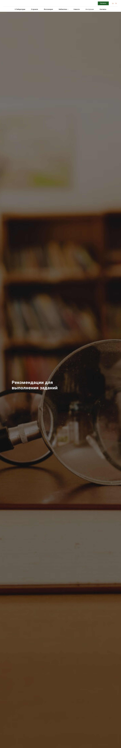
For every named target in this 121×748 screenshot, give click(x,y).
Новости (77, 9)
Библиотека (63, 9)
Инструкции (89, 9)
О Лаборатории (20, 9)
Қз (113, 3)
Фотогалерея (48, 9)
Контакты (103, 9)
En (116, 3)
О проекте (34, 9)
